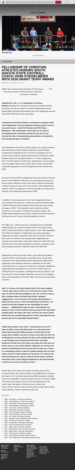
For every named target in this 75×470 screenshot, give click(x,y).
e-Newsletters (43, 446)
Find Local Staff (31, 446)
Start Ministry (30, 454)
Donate (16, 450)
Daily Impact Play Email (31, 456)
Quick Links (65, 2)
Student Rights (43, 450)
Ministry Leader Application (31, 450)
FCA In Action (7, 61)
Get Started (4, 446)
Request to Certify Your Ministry (44, 452)
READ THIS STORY (38, 55)
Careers (16, 449)
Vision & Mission (18, 446)
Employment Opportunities (30, 452)
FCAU (2, 458)
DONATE (58, 2)
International (4, 448)
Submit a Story (43, 448)
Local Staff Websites (32, 448)
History (16, 448)
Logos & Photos (43, 449)
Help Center (4, 457)
